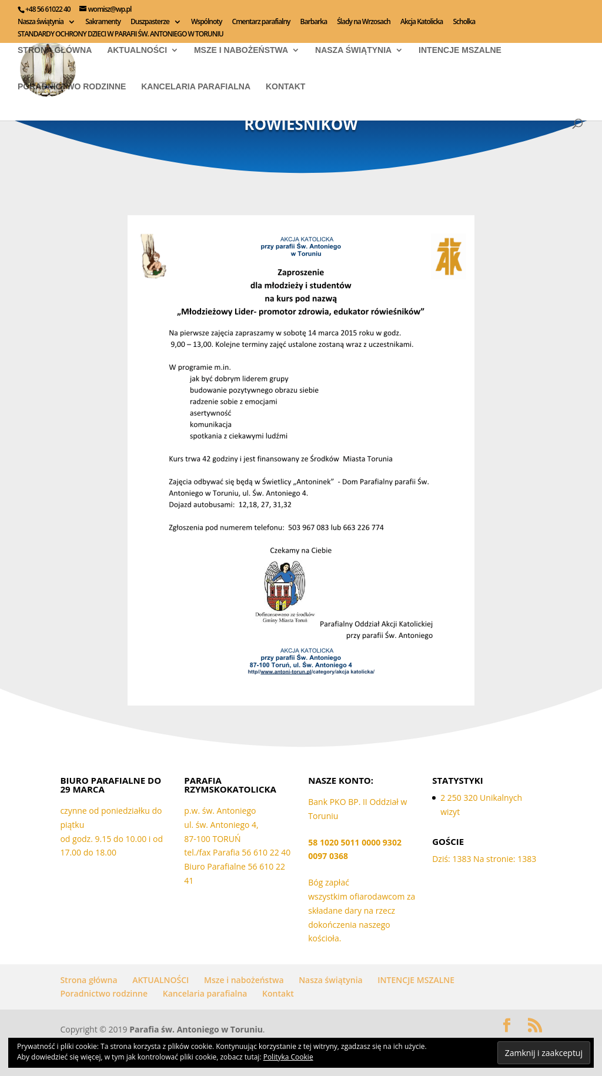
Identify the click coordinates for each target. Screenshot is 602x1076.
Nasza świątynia (40, 22)
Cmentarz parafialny (261, 22)
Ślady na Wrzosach (363, 22)
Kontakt (285, 86)
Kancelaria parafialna (195, 86)
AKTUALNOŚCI (137, 50)
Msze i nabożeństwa (241, 50)
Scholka (464, 22)
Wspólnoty (206, 22)
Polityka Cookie (288, 1057)
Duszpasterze (150, 22)
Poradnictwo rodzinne (72, 86)
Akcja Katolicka (421, 22)
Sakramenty (103, 22)
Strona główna (55, 50)
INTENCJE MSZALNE (460, 50)
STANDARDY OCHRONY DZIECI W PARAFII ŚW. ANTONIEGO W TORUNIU (120, 35)
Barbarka (313, 22)
